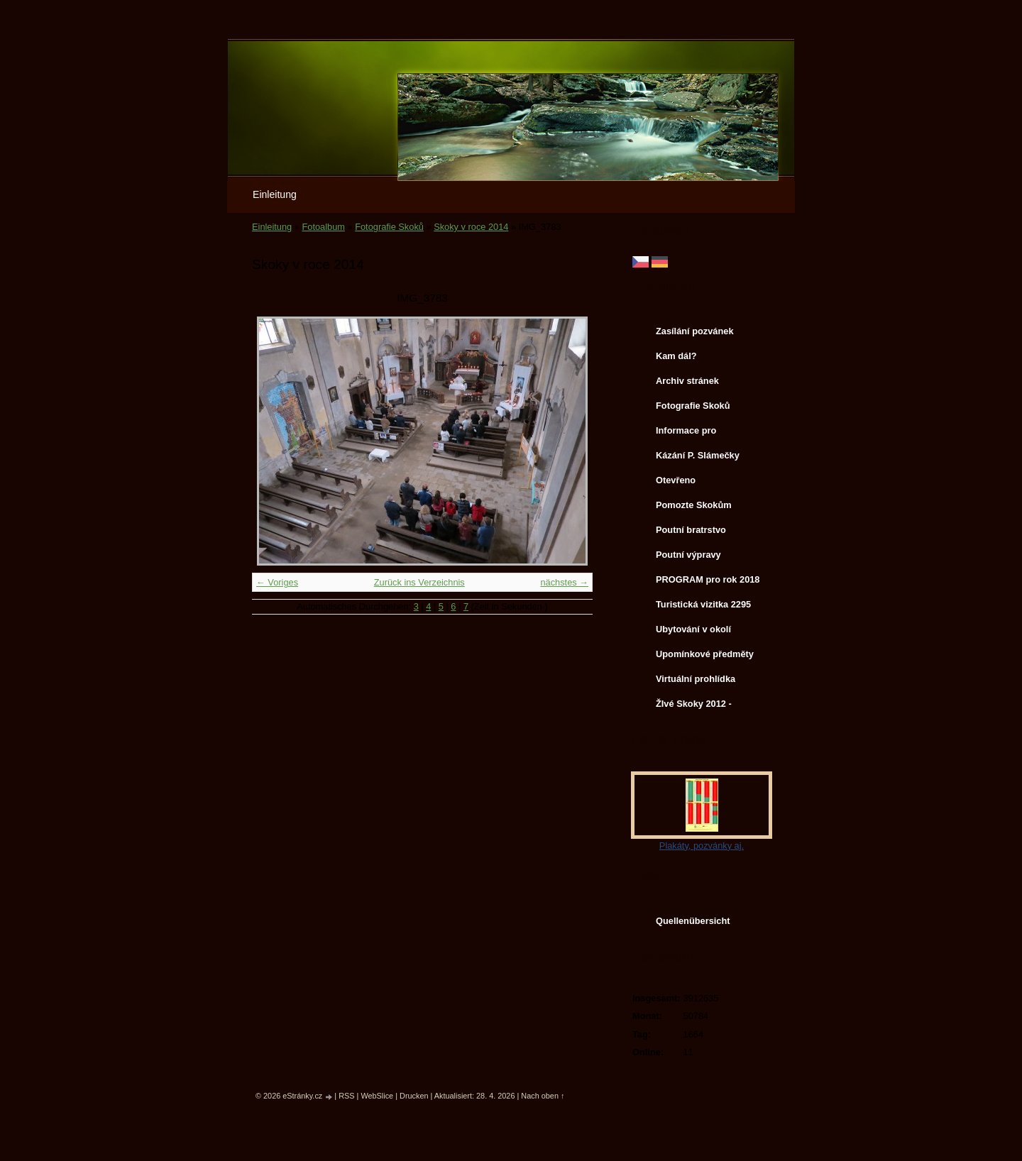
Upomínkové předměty (705, 654)
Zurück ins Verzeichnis (419, 582)
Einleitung (275, 194)
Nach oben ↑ (542, 1095)
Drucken (414, 1095)
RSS (346, 1095)
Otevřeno (676, 480)
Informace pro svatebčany (686, 433)
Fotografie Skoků (389, 226)
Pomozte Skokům (694, 505)
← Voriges (277, 582)
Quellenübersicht (693, 920)
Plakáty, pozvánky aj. (701, 845)
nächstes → (564, 582)
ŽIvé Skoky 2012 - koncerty (694, 706)
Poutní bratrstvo (691, 529)
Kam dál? (676, 356)
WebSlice (377, 1095)
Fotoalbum (323, 226)
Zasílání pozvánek (695, 331)
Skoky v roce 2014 (471, 226)
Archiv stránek (687, 380)
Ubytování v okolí (693, 629)
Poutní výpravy (688, 554)
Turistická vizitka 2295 (703, 604)
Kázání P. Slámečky (698, 455)
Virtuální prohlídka (695, 678)
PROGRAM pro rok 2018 (708, 579)
